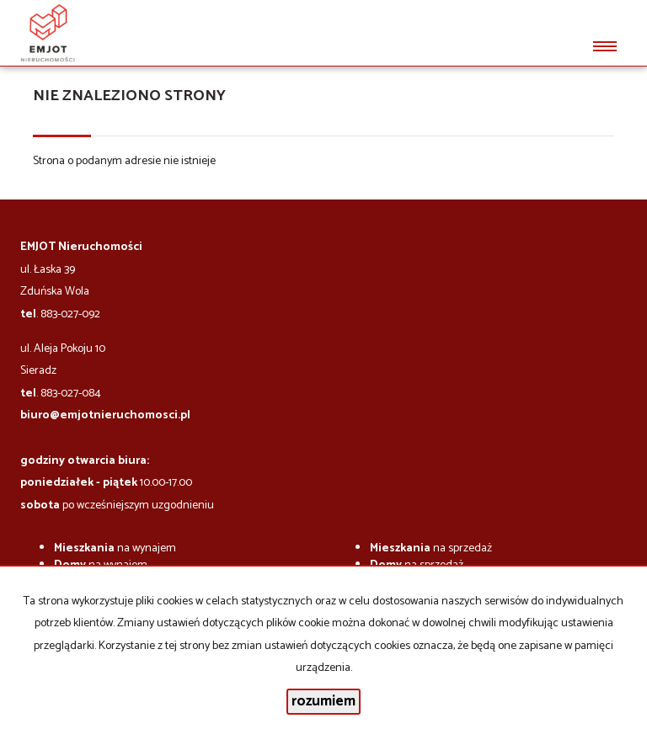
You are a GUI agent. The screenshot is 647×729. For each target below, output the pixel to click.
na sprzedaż (431, 548)
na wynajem (115, 548)
